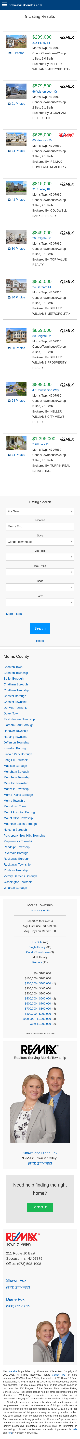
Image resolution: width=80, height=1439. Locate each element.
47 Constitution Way (45, 390)
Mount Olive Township (18, 818)
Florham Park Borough (19, 725)
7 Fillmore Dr (40, 444)
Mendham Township (17, 777)
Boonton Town (13, 667)
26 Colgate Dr (41, 238)
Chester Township (15, 702)
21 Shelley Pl (41, 189)
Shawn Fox (16, 1280)
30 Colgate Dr (41, 336)
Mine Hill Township (16, 783)
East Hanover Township (19, 719)
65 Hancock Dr (42, 140)
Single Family (37, 947)
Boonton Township (16, 673)
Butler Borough (13, 678)
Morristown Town (15, 806)
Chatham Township (16, 690)
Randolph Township (17, 847)
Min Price (40, 550)
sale (75, 1429)
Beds (40, 581)
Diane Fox (15, 1299)
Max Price (40, 565)
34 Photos (18, 150)
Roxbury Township (16, 870)
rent (10, 1432)
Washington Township (18, 882)
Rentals (37, 962)
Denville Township (16, 707)
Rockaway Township (17, 864)
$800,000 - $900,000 (38, 1013)
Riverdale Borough (16, 853)
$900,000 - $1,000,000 (36, 1018)
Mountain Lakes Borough (20, 824)
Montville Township (16, 789)
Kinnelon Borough (15, 748)
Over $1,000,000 (40, 1023)
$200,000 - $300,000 (38, 983)
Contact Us (40, 1207)
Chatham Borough (16, 684)
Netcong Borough (15, 829)
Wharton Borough (15, 887)
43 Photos (18, 199)
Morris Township (14, 800)
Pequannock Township (18, 841)
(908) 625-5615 (18, 1306)
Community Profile (40, 910)
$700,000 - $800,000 (38, 1008)
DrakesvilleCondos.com (25, 5)
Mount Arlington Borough (20, 812)
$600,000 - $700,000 (38, 1003)
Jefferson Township (16, 742)
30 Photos (18, 248)
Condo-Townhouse (38, 952)
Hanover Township (16, 731)
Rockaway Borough (17, 858)
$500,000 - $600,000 (38, 998)
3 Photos (18, 53)
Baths (40, 596)
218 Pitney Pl (41, 42)
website (13, 1371)
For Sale (37, 942)
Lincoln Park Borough (18, 754)
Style (40, 535)
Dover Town (11, 713)
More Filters (14, 613)
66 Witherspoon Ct (44, 91)
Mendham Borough (16, 771)
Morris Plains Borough (18, 794)
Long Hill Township (16, 760)
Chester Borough (15, 696)
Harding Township (15, 736)
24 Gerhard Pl (41, 287)
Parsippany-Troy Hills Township (24, 835)
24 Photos (18, 400)
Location (40, 520)
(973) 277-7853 (40, 1163)
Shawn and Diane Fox (40, 1153)
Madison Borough (15, 765)
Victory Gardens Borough (20, 876)
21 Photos (18, 103)
